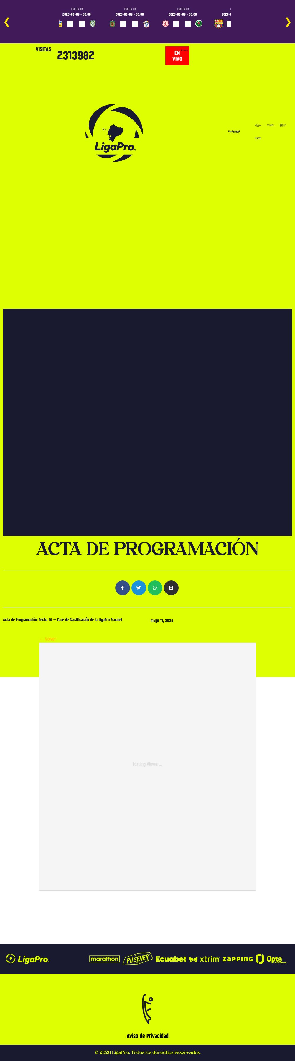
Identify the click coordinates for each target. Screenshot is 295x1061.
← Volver (47, 639)
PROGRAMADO (69, 32)
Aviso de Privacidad (148, 1036)
